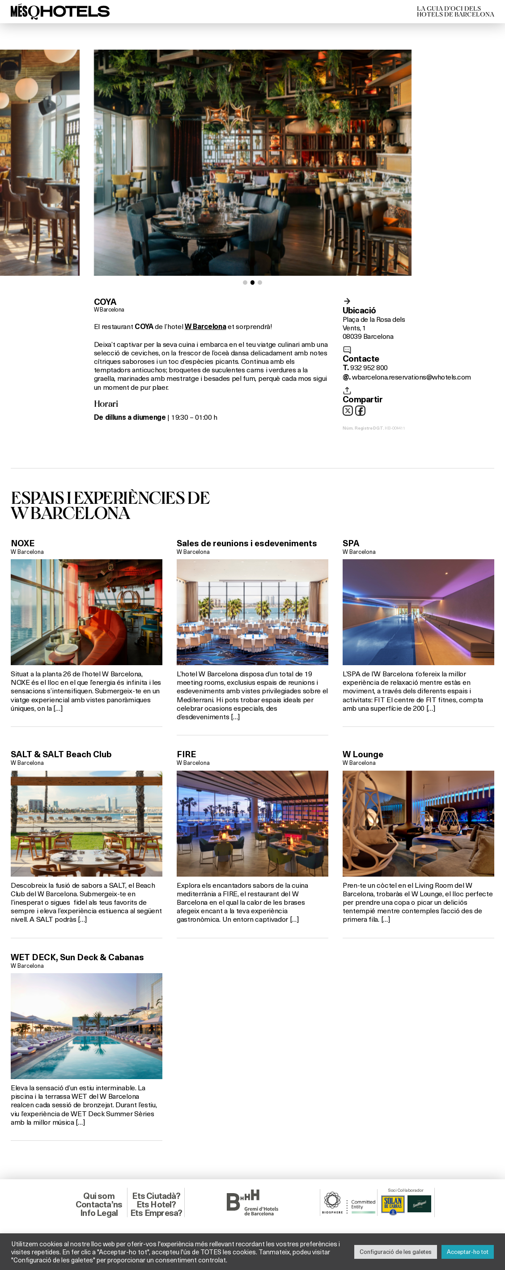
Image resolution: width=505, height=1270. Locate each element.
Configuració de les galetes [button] (396, 1252)
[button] (245, 282)
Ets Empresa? (156, 1212)
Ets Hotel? (156, 1204)
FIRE (186, 754)
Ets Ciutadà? (156, 1195)
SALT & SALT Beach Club (61, 754)
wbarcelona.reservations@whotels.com (411, 376)
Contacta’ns (99, 1204)
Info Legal (99, 1212)
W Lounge (363, 754)
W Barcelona (109, 309)
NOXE (22, 543)
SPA (351, 543)
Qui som (98, 1195)
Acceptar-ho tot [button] (467, 1252)
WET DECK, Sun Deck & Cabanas (77, 957)
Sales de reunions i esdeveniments (247, 543)
